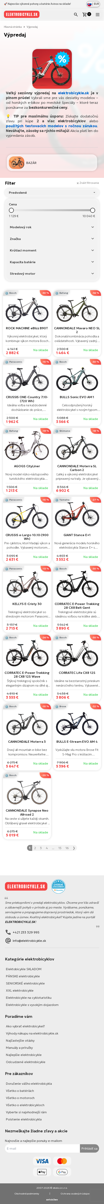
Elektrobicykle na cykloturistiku (29, 998)
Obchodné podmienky (26, 1193)
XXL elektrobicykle (20, 990)
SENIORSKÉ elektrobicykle (25, 983)
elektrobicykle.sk (73, 93)
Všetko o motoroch (20, 1098)
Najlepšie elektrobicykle (24, 1055)
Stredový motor (22, 273)
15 (59, 848)
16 (67, 848)
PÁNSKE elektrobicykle (23, 976)
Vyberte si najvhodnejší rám (26, 1112)
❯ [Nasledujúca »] (74, 848)
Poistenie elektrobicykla (24, 1119)
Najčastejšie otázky (20, 1040)
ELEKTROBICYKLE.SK (20, 922)
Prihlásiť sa (89, 1148)
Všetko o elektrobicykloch (25, 1105)
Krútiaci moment (23, 250)
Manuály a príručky (19, 1048)
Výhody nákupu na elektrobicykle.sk (32, 1033)
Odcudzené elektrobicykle (25, 1062)
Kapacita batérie (22, 262)
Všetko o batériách (20, 1091)
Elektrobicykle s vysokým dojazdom (32, 1005)
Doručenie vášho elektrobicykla (29, 1084)
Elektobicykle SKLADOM (23, 969)
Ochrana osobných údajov (75, 1193)
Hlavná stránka (13, 27)
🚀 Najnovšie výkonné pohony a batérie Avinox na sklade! (37, 3)
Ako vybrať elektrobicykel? (25, 1026)
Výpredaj (32, 27)
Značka (15, 239)
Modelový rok (20, 227)
